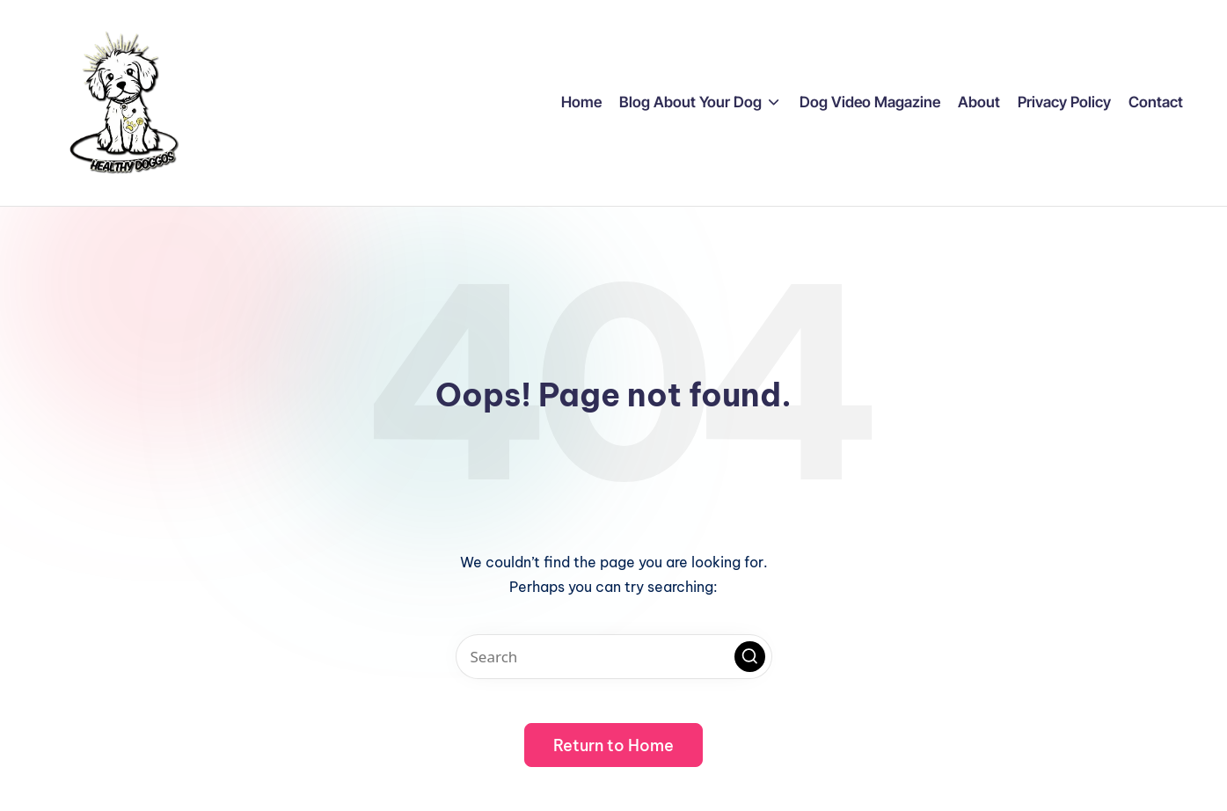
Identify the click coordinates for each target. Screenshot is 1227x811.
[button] (749, 656)
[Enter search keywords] (614, 656)
